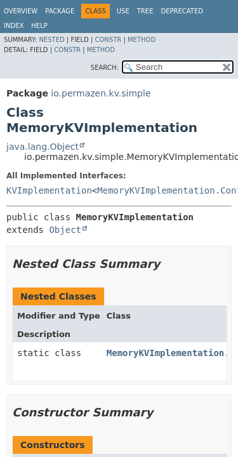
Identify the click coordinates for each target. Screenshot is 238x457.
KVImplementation (49, 190)
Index (13, 25)
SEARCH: (105, 67)
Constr (108, 39)
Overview (20, 11)
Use (123, 11)
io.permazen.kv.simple (100, 93)
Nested (51, 39)
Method (141, 39)
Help (39, 25)
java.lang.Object (42, 147)
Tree (145, 11)
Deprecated (182, 11)
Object (65, 230)
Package (59, 11)
